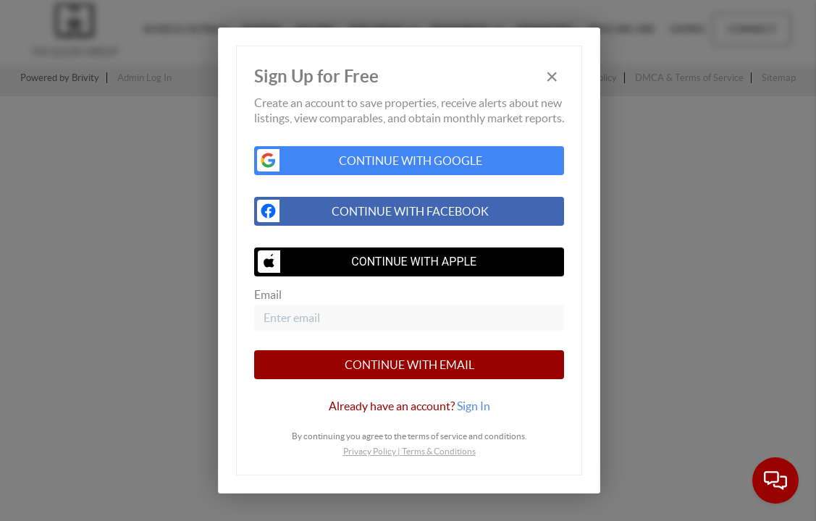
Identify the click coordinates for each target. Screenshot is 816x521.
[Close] (551, 76)
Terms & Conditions (439, 451)
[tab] (409, 406)
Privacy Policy (369, 451)
